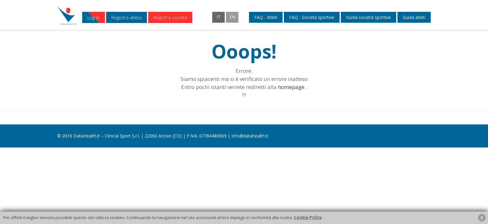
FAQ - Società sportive (311, 17)
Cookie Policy (308, 217)
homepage (291, 87)
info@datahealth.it (250, 136)
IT (219, 17)
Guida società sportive (368, 17)
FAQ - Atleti (265, 17)
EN (232, 17)
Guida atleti (414, 17)
